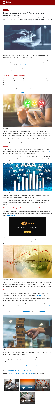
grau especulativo (11, 215)
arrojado (14, 313)
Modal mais (28, 373)
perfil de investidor (36, 306)
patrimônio (37, 141)
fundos (41, 139)
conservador (26, 311)
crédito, (49, 151)
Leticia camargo (12, 373)
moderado (42, 311)
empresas (20, 90)
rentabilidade (38, 295)
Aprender (6, 10)
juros (22, 92)
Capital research (20, 373)
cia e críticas (10, 367)
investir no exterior (22, 65)
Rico (32, 373)
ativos (50, 306)
